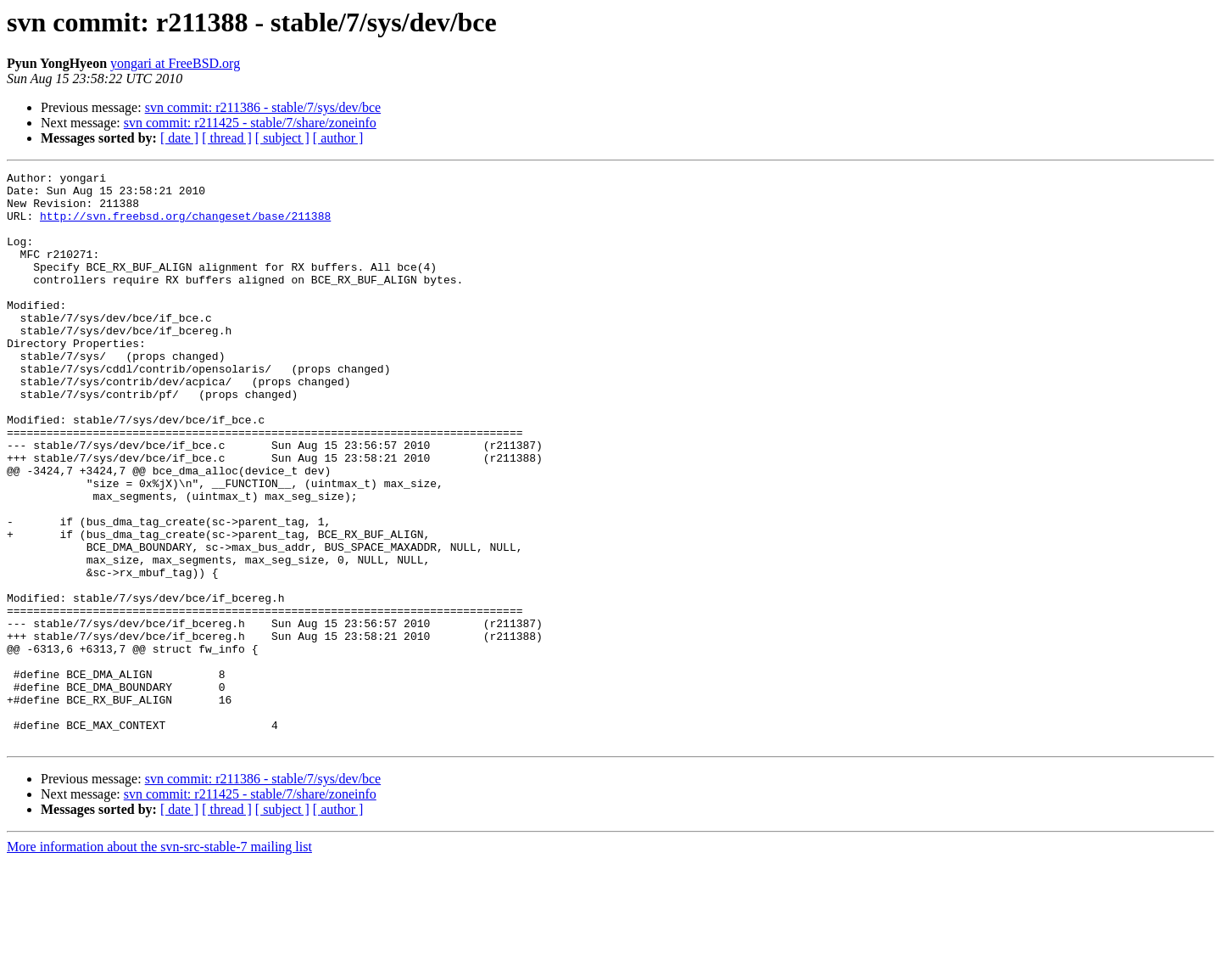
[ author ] (338, 138)
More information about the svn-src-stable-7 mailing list (159, 961)
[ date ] (179, 138)
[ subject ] (282, 138)
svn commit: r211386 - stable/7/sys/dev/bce (263, 107)
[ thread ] (227, 138)
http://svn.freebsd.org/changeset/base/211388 (185, 225)
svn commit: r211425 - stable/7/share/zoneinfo (250, 122)
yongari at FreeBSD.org (175, 63)
